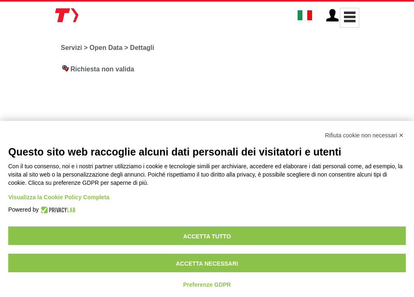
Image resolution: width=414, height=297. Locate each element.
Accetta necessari (207, 263)
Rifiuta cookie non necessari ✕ (364, 135)
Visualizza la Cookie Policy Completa (59, 197)
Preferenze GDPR (207, 284)
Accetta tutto (207, 236)
